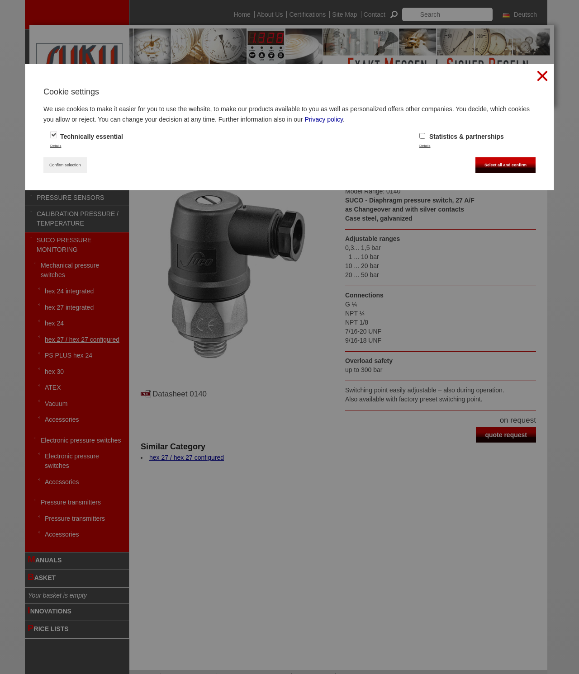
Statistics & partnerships (461, 136)
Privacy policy (323, 119)
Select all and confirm (505, 165)
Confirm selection (65, 165)
